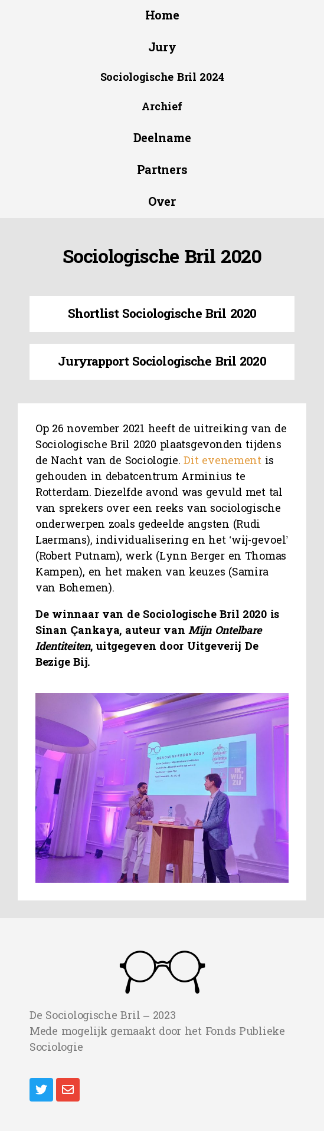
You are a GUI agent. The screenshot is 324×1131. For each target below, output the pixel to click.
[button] (162, 16)
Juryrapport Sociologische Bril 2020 (162, 361)
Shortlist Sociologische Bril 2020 (162, 314)
